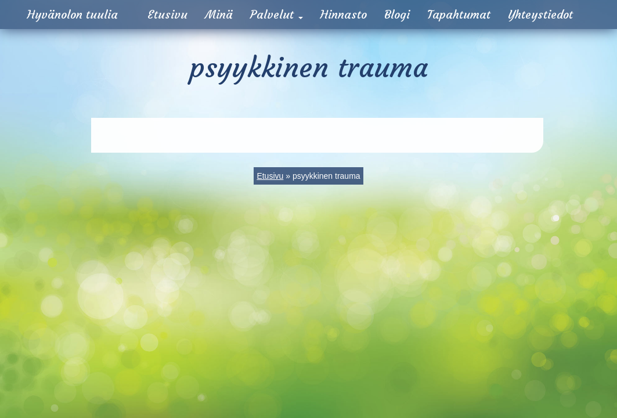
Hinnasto (343, 14)
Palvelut (276, 14)
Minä (219, 14)
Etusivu (167, 14)
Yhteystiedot (540, 14)
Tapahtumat (458, 14)
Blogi (397, 14)
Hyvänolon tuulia (72, 14)
